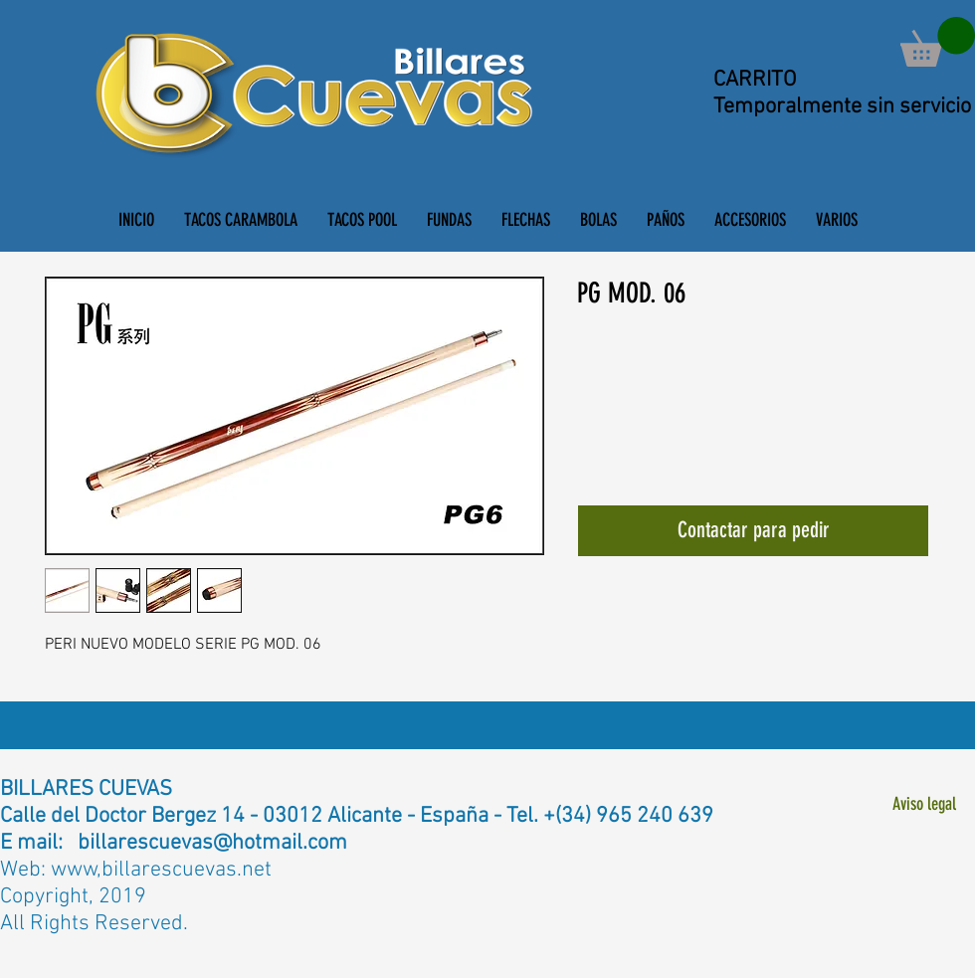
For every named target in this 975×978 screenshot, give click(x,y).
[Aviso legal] (923, 804)
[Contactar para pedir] (753, 530)
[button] (937, 42)
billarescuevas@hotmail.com (212, 843)
